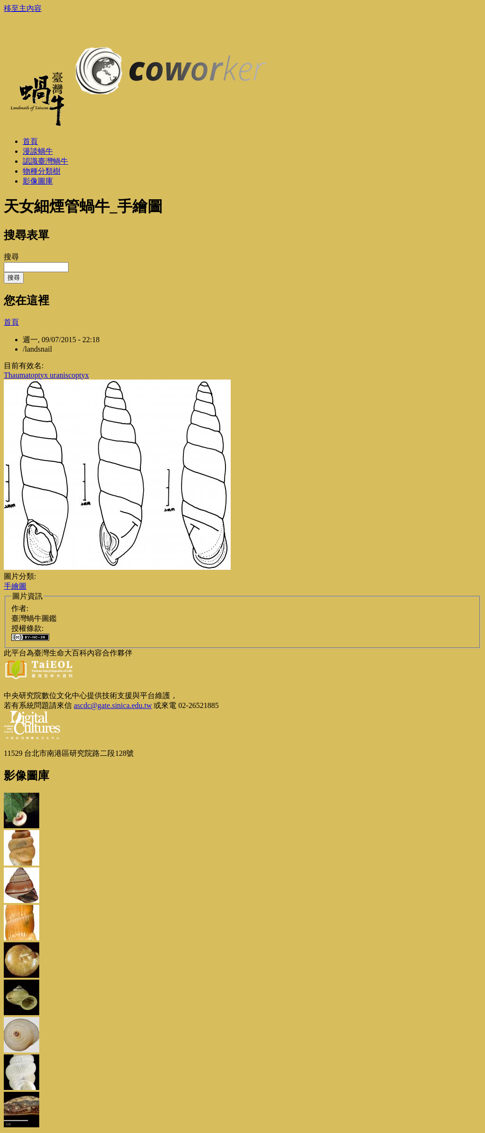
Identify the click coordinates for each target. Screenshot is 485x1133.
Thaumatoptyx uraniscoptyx (46, 375)
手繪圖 (15, 586)
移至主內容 (23, 8)
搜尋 (11, 257)
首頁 (11, 322)
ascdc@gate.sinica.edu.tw (113, 705)
